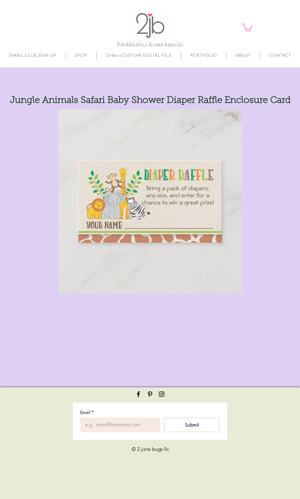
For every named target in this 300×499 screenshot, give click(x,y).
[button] (247, 27)
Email (87, 412)
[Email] (118, 425)
